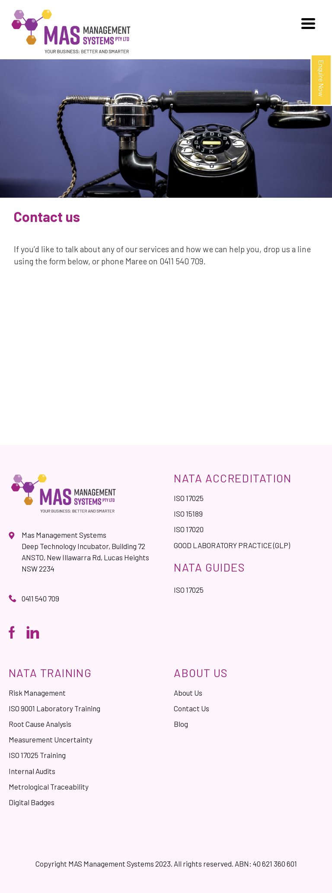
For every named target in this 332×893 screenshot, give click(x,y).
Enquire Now (321, 78)
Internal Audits (32, 771)
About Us (188, 692)
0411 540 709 (40, 598)
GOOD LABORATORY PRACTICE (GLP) (232, 545)
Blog (181, 724)
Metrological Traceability (49, 786)
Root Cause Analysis (40, 724)
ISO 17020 (189, 529)
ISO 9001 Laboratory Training (54, 708)
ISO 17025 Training (37, 755)
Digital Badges (31, 802)
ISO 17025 (189, 498)
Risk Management (37, 692)
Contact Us (191, 708)
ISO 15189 (188, 513)
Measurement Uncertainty (51, 739)
